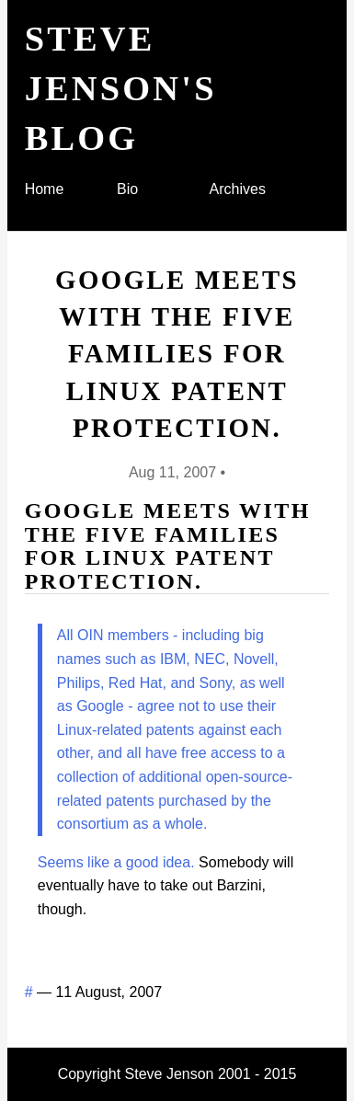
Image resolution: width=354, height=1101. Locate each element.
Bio (127, 189)
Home (44, 189)
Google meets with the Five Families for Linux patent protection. (177, 353)
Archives (238, 189)
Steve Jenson (169, 1074)
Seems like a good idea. (116, 862)
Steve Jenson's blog (121, 88)
